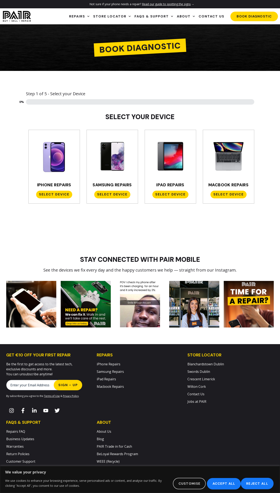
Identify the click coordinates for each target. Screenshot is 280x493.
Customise (182, 483)
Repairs (79, 16)
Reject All (219, 483)
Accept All (256, 483)
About (186, 16)
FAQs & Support (153, 16)
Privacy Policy (71, 396)
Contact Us (211, 16)
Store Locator (112, 16)
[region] (140, 479)
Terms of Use (52, 396)
